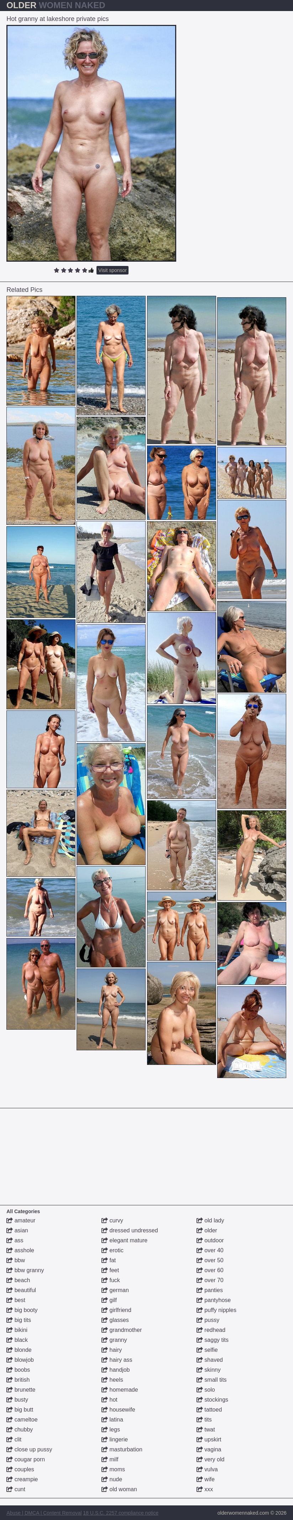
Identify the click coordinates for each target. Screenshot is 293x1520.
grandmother (121, 1330)
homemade (119, 1390)
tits (204, 1420)
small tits (212, 1380)
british (18, 1380)
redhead (211, 1330)
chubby (19, 1429)
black (17, 1340)
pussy (208, 1320)
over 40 (210, 1250)
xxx (205, 1489)
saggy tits (213, 1340)
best (15, 1300)
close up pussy (29, 1449)
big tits (18, 1320)
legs (110, 1429)
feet (110, 1270)
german (115, 1290)
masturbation (121, 1449)
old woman (119, 1489)
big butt (19, 1410)
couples (20, 1469)
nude (111, 1479)
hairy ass (116, 1360)
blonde (19, 1350)
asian (17, 1230)
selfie (207, 1350)
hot (109, 1400)
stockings (212, 1400)
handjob (115, 1370)
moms (113, 1469)
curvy (112, 1220)
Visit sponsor (112, 270)
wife (206, 1479)
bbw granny (25, 1270)
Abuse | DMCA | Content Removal (44, 1513)
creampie (22, 1479)
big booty (21, 1310)
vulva (207, 1469)
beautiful (21, 1290)
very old (210, 1459)
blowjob (20, 1360)
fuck (110, 1280)
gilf (109, 1300)
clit (13, 1439)
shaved (210, 1360)
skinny (209, 1370)
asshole (20, 1250)
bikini (16, 1330)
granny (114, 1340)
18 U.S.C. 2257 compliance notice (120, 1513)
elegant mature (124, 1240)
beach (18, 1280)
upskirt (209, 1439)
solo (206, 1390)
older (207, 1230)
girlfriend (116, 1310)
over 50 (210, 1260)
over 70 (210, 1280)
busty (17, 1400)
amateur (20, 1220)
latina (112, 1420)
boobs (18, 1370)
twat (206, 1429)
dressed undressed (129, 1230)
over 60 (210, 1270)
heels (112, 1380)
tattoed (209, 1410)
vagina (209, 1449)
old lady (210, 1220)
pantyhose (214, 1300)
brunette (20, 1390)
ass (14, 1240)
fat (108, 1260)
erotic (112, 1250)
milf (109, 1459)
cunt (15, 1489)
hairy (111, 1350)
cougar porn (25, 1459)
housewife (118, 1410)
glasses (115, 1320)
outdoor (210, 1240)
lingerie (114, 1439)
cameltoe (21, 1420)
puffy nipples (216, 1310)
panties (210, 1290)
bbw (15, 1260)
